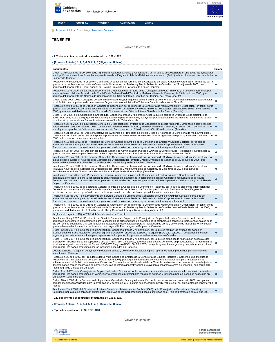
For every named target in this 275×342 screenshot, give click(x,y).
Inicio (61, 23)
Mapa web (202, 3)
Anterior (71, 62)
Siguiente (106, 62)
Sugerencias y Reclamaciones (208, 340)
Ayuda (149, 23)
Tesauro (103, 23)
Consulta (82, 23)
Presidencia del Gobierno (105, 9)
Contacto (216, 3)
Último (117, 62)
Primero (59, 62)
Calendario (127, 23)
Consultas (82, 30)
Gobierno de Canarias (66, 9)
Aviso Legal (186, 340)
